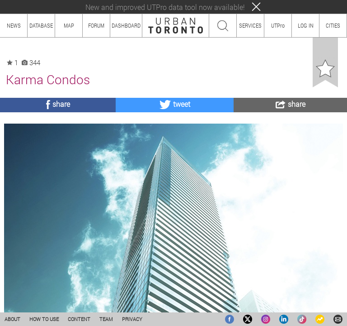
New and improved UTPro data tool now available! (165, 7)
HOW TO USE (44, 319)
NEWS (14, 25)
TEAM (106, 319)
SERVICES (250, 25)
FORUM (96, 25)
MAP (69, 25)
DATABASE (41, 25)
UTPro (278, 25)
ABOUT (12, 319)
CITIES (333, 25)
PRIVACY (132, 319)
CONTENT (79, 319)
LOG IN (306, 25)
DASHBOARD (126, 25)
